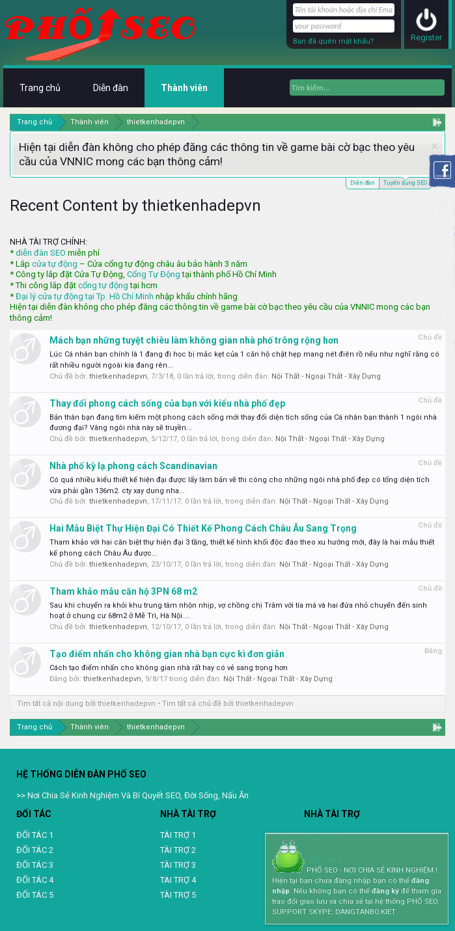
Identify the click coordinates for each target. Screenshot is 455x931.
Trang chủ (40, 88)
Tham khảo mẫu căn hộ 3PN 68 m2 (123, 591)
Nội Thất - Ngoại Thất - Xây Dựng (326, 376)
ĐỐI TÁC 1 (34, 835)
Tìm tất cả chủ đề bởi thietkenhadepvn (228, 703)
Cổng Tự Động (153, 274)
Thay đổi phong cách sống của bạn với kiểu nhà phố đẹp (167, 403)
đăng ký (385, 891)
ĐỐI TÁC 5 (34, 895)
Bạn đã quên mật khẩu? (333, 41)
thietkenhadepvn (118, 376)
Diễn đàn (362, 183)
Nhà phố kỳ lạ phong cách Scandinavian (133, 466)
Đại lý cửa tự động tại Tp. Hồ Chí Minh (85, 296)
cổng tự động (103, 285)
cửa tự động (54, 264)
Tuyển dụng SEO (405, 182)
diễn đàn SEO (41, 253)
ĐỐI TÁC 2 (34, 850)
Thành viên (184, 88)
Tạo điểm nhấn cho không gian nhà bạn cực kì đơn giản (166, 654)
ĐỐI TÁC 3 (34, 865)
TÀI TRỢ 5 (178, 895)
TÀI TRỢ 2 (178, 850)
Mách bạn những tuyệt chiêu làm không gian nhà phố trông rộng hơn (193, 340)
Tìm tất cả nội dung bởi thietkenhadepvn (86, 703)
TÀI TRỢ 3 (178, 865)
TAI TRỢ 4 (178, 880)
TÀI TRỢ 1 (178, 835)
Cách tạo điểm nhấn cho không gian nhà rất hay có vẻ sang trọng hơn (168, 668)
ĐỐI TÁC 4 (34, 880)
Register (426, 37)
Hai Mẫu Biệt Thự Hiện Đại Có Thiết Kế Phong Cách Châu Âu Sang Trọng (203, 528)
